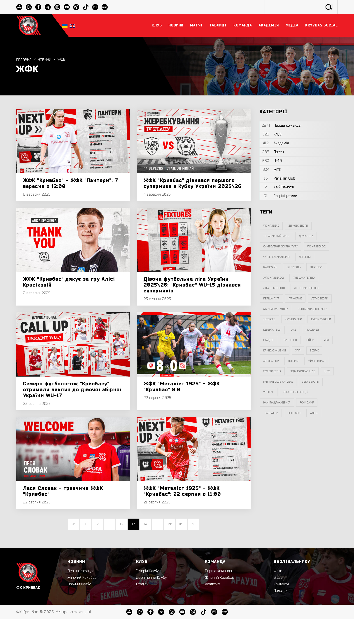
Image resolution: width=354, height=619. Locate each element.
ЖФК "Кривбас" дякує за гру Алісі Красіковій (69, 282)
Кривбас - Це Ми (274, 350)
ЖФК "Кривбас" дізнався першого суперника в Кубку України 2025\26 (193, 183)
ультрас (268, 392)
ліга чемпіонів (274, 288)
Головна (23, 60)
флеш (314, 413)
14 (145, 524)
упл (297, 350)
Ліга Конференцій (295, 392)
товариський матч (276, 236)
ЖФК (61, 60)
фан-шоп (290, 340)
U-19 (293, 329)
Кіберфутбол (272, 329)
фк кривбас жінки (275, 309)
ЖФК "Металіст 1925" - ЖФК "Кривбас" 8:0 (182, 387)
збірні (314, 350)
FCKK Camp (307, 402)
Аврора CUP (271, 361)
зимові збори (298, 225)
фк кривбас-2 (316, 246)
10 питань (293, 267)
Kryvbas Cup (293, 319)
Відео (278, 577)
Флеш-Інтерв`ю (304, 277)
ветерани (294, 413)
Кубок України (321, 319)
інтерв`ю (269, 319)
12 (121, 524)
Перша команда (81, 571)
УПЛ (326, 340)
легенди (305, 257)
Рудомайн (270, 267)
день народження (306, 288)
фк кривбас (271, 225)
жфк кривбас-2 (273, 277)
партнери (316, 267)
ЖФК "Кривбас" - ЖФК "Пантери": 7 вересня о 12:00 (70, 183)
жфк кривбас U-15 (303, 371)
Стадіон (142, 584)
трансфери (270, 413)
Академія (312, 329)
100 (169, 524)
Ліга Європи (310, 381)
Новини (44, 60)
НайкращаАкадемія (276, 402)
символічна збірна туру (280, 246)
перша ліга (271, 298)
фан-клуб (295, 298)
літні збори (319, 298)
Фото (278, 571)
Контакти (281, 584)
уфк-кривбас (316, 361)
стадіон (268, 340)
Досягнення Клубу (151, 577)
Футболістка (272, 371)
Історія (293, 361)
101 (181, 524)
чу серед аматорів (276, 257)
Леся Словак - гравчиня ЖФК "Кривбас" (63, 491)
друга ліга (306, 236)
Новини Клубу (79, 584)
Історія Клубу (147, 571)
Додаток (280, 590)
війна (310, 340)
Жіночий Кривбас (82, 577)
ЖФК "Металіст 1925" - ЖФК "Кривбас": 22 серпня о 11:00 (182, 491)
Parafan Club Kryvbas (278, 381)
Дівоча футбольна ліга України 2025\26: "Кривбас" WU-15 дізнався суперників (192, 285)
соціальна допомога (312, 309)
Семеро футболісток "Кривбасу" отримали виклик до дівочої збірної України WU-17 (72, 390)
